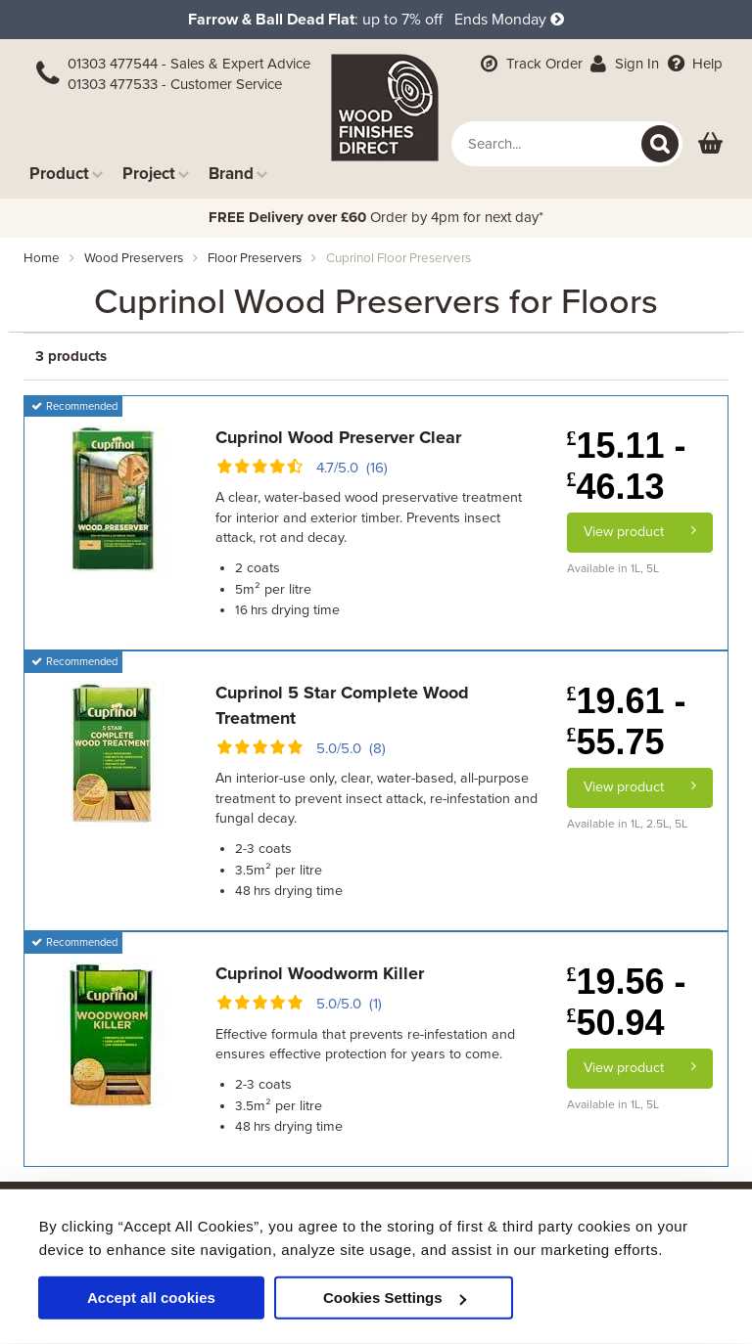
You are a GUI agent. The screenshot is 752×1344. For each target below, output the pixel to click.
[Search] (660, 143)
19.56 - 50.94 (626, 1002)
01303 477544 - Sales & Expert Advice (189, 63)
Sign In (623, 63)
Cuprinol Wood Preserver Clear (338, 437)
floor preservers (255, 258)
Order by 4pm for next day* (376, 217)
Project (155, 173)
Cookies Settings (394, 1297)
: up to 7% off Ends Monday (376, 19)
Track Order (530, 63)
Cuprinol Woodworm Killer (319, 973)
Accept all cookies (151, 1297)
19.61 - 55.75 (626, 721)
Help (693, 63)
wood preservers (133, 258)
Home (42, 258)
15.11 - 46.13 (626, 466)
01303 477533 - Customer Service (175, 84)
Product (66, 173)
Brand (238, 173)
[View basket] (710, 144)
